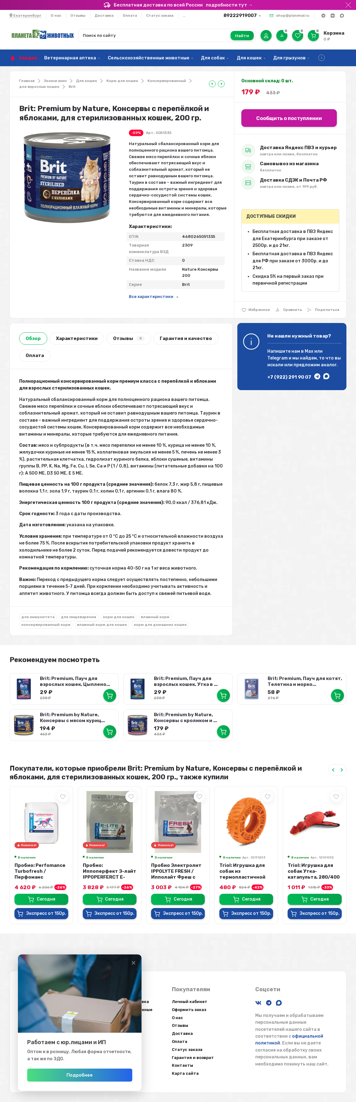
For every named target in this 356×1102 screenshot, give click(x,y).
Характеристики (77, 338)
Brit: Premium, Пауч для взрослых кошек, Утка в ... (186, 681)
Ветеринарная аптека (70, 58)
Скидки (28, 58)
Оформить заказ (189, 1009)
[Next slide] (341, 769)
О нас (56, 15)
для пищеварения (78, 617)
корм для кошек (118, 617)
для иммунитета (37, 617)
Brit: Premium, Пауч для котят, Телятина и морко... (305, 681)
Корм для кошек (122, 81)
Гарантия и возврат (193, 1057)
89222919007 (240, 15)
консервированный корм (45, 624)
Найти (242, 35)
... (184, 15)
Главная (27, 81)
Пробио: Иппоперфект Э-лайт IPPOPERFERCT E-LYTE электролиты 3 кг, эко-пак (109, 877)
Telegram (277, 358)
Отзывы (77, 15)
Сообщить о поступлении (289, 118)
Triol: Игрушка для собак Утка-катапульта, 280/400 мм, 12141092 (314, 874)
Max (309, 351)
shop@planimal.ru (292, 15)
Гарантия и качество (186, 338)
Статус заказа (159, 15)
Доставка (104, 15)
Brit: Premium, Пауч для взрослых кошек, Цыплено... (75, 681)
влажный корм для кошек (102, 624)
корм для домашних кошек (160, 624)
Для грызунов (289, 58)
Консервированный (166, 81)
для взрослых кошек (39, 86)
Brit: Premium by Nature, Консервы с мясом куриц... (72, 717)
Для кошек (249, 58)
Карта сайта (185, 1073)
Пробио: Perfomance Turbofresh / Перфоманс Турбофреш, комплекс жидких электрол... (40, 880)
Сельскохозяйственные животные (148, 58)
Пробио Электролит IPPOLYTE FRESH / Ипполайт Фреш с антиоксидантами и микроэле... (176, 877)
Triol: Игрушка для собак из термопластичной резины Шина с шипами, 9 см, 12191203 (242, 880)
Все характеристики (151, 296)
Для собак (213, 58)
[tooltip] (212, 83)
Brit (72, 86)
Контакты (182, 1065)
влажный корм (155, 617)
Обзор (33, 338)
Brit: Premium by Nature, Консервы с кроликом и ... (185, 717)
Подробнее (79, 1075)
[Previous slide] (333, 769)
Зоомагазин (55, 81)
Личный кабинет (189, 1001)
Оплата (130, 15)
